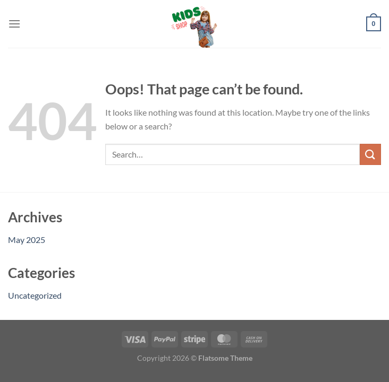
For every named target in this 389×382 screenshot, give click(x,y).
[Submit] (370, 154)
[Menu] (14, 24)
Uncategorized (35, 295)
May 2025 (26, 240)
